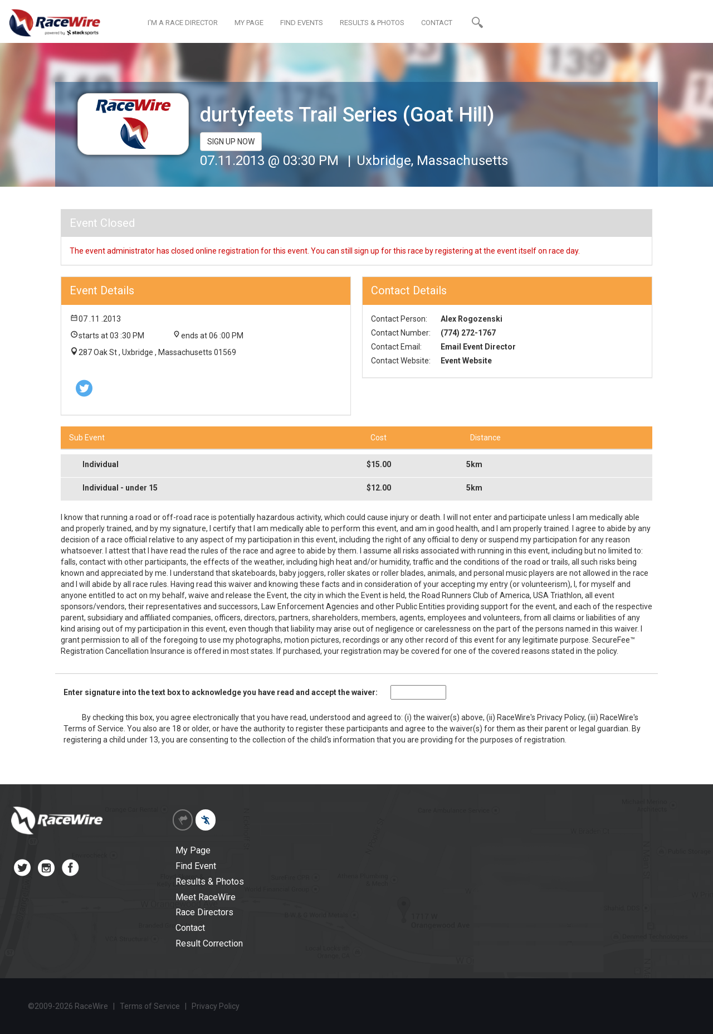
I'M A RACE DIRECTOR (183, 22)
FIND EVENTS (301, 22)
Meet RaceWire (205, 897)
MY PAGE (249, 22)
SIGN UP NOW (231, 141)
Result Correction (209, 943)
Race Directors (204, 912)
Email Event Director (478, 346)
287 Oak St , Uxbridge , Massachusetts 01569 (157, 352)
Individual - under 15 (120, 487)
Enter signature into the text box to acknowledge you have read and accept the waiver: (221, 692)
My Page (193, 850)
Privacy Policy (560, 717)
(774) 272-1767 (468, 332)
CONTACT (436, 22)
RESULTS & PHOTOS (372, 22)
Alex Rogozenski (471, 318)
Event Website (466, 360)
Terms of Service (94, 728)
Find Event (195, 866)
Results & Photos (209, 881)
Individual (100, 464)
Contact (190, 928)
